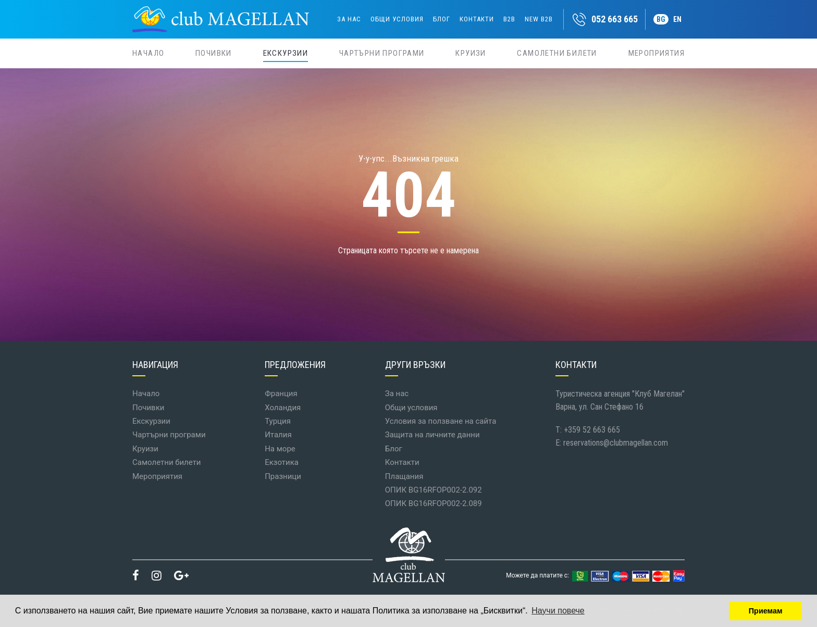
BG (661, 19)
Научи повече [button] (557, 610)
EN (677, 19)
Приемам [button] (766, 611)
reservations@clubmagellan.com (615, 443)
